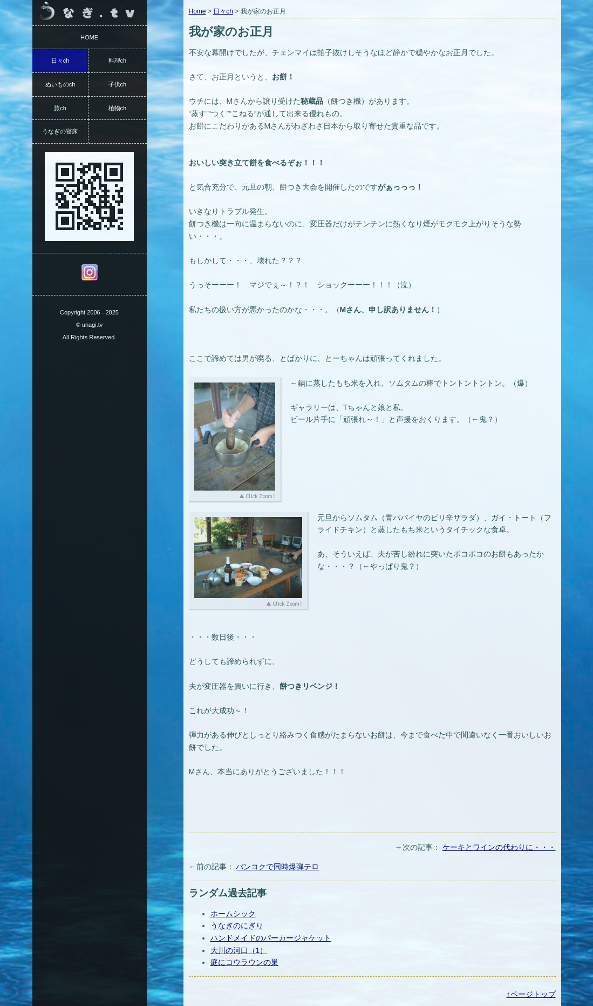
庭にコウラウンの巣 (244, 962)
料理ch (117, 60)
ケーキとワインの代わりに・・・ (499, 847)
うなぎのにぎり (236, 925)
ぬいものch (60, 84)
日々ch (223, 11)
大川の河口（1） (239, 950)
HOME (89, 37)
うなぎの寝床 (60, 131)
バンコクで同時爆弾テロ (277, 866)
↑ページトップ (531, 994)
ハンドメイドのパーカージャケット (270, 938)
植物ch (117, 108)
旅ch (60, 108)
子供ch (117, 84)
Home (197, 11)
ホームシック (233, 913)
